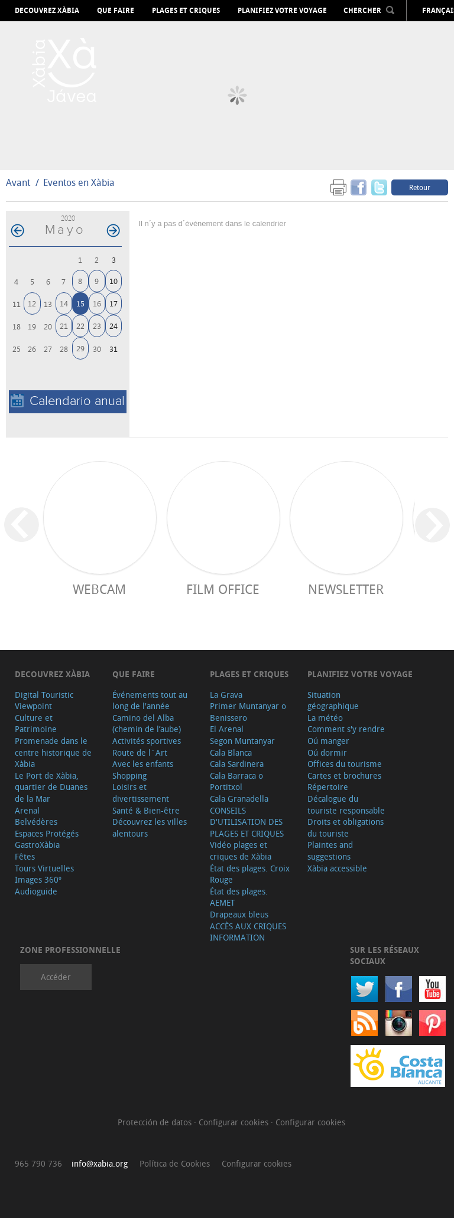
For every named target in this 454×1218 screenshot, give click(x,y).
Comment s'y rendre (346, 728)
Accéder (56, 976)
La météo (325, 717)
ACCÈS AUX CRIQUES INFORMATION (248, 931)
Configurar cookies (235, 1122)
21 (64, 326)
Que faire (115, 10)
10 (113, 281)
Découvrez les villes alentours (149, 827)
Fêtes (25, 856)
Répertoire (327, 786)
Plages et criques (186, 10)
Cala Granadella (239, 798)
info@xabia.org (100, 1163)
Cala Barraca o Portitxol (236, 781)
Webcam (99, 588)
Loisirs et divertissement (140, 792)
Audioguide (36, 891)
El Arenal (227, 728)
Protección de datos (156, 1122)
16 (97, 303)
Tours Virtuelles (44, 868)
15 (80, 303)
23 (97, 326)
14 (64, 303)
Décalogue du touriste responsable (346, 804)
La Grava (226, 694)
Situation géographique (333, 700)
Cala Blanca (231, 752)
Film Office (223, 588)
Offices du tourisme (344, 763)
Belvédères (36, 821)
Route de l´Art (139, 752)
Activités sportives (146, 740)
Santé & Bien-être (146, 810)
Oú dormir (327, 752)
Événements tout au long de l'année (149, 700)
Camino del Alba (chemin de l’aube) (146, 723)
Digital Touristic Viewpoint (44, 700)
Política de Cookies (175, 1163)
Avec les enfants (142, 763)
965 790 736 (38, 1163)
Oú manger (328, 740)
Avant (18, 182)
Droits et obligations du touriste (345, 827)
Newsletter (346, 588)
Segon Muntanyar (242, 740)
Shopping (129, 775)
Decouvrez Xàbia (47, 10)
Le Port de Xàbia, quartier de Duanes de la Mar (51, 787)
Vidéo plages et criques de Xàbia (240, 850)
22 (80, 326)
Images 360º (38, 879)
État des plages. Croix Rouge (250, 874)
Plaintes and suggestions (330, 850)
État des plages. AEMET (239, 897)
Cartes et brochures (344, 775)
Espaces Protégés (47, 833)
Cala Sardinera (237, 763)
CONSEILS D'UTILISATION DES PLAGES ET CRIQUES (247, 822)
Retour (419, 187)
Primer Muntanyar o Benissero (248, 711)
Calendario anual (68, 401)
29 (80, 348)
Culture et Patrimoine (36, 723)
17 (113, 303)
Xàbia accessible (337, 868)
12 (32, 303)
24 (113, 326)
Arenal (27, 810)
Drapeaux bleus (239, 914)
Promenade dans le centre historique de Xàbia (53, 752)
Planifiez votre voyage (282, 10)
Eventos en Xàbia (79, 182)
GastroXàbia (37, 844)
